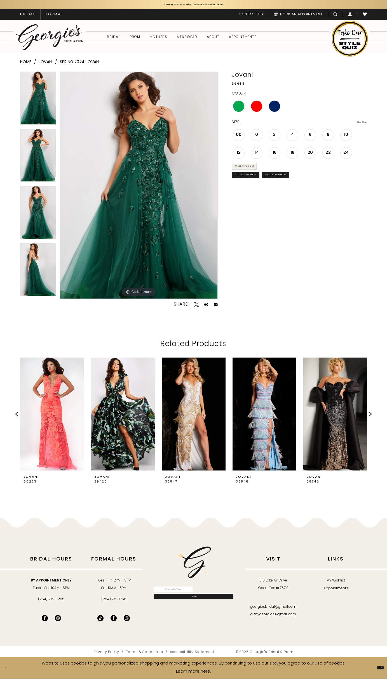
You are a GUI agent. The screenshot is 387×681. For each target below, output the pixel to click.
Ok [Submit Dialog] (377, 670)
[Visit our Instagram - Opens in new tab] (58, 621)
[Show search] (335, 16)
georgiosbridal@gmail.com (273, 609)
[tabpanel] (38, 102)
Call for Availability (262, 191)
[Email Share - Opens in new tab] (216, 307)
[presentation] (52, 416)
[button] (350, 16)
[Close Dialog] (8, 670)
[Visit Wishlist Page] (365, 16)
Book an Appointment (326, 191)
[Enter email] (193, 594)
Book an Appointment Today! (226, 5)
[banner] (49, 39)
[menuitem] (28, 16)
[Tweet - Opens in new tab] (196, 307)
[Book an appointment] (298, 16)
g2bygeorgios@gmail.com (273, 617)
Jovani (46, 64)
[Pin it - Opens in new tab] (206, 307)
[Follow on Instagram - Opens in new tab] (127, 621)
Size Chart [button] (356, 125)
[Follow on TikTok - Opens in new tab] (100, 621)
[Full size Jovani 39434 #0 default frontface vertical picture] (138, 187)
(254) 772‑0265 (51, 602)
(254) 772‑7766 (113, 602)
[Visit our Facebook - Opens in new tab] (45, 621)
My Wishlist (336, 583)
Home (26, 64)
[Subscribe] (193, 608)
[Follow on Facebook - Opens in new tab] (114, 621)
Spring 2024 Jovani (80, 64)
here (205, 674)
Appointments (335, 591)
